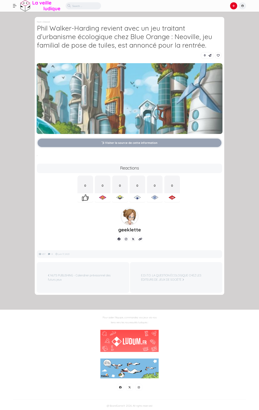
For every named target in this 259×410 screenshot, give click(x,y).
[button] (16, 5)
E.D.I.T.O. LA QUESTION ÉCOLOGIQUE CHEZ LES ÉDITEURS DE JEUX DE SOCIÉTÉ (171, 277)
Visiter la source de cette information (129, 143)
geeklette (129, 230)
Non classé (43, 21)
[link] (218, 55)
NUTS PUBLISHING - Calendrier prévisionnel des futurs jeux (79, 277)
